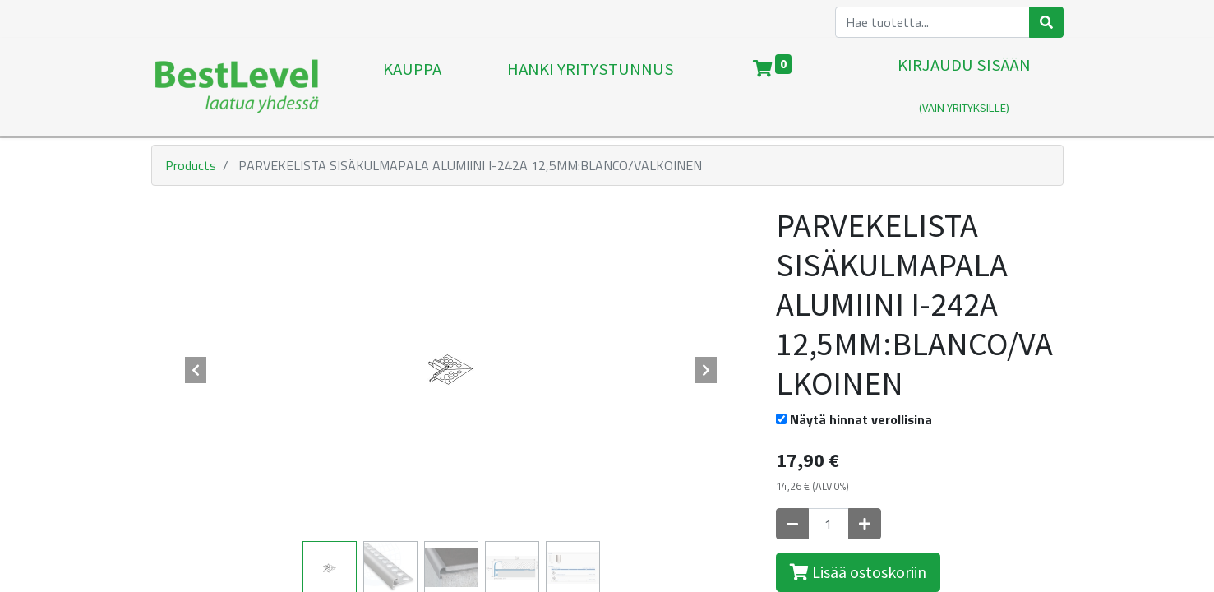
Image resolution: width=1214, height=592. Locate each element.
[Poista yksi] (792, 523)
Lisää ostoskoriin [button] (858, 572)
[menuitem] (412, 87)
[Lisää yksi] (864, 523)
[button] (196, 370)
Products (190, 165)
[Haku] (1046, 22)
